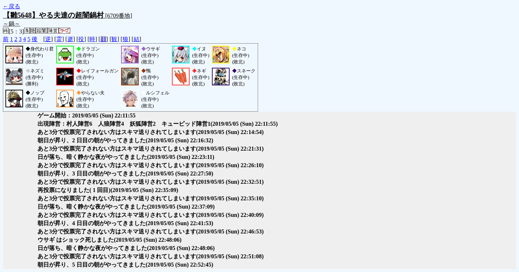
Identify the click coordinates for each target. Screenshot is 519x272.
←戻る (11, 6)
